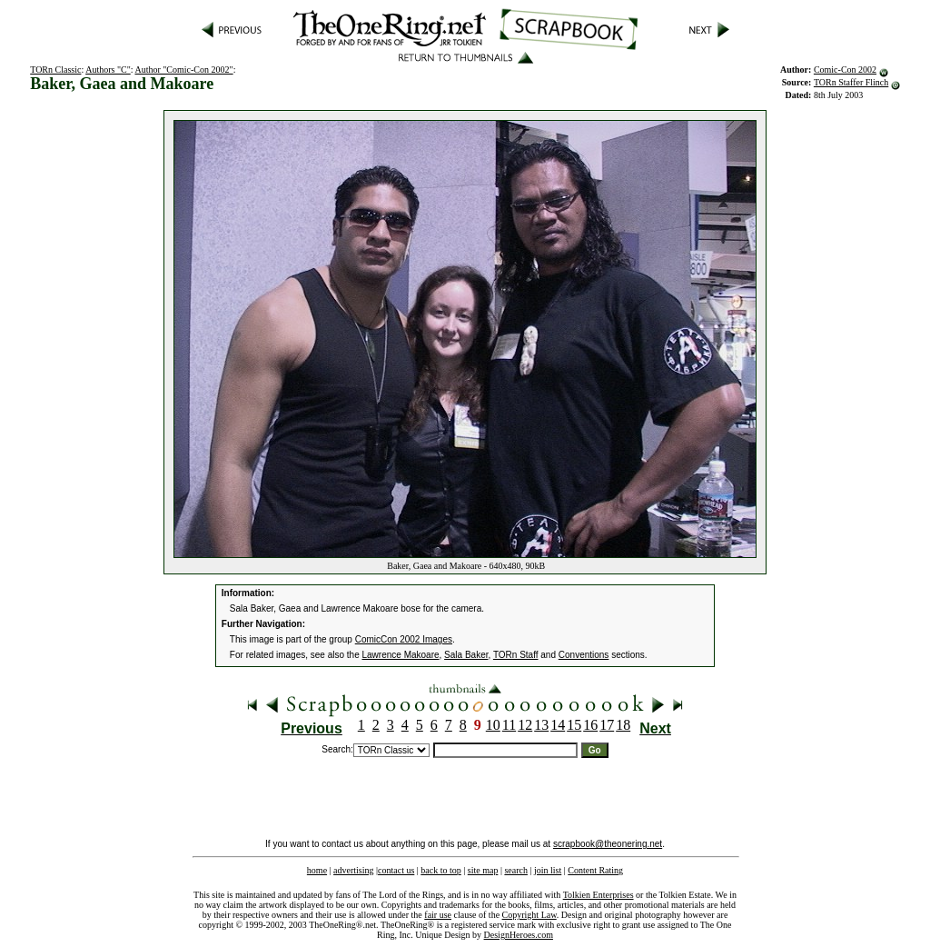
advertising (353, 870)
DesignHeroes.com (518, 935)
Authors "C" (108, 70)
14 (557, 725)
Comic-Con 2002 (845, 70)
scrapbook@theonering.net (607, 844)
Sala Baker (466, 655)
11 (509, 725)
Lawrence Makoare (401, 655)
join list (547, 870)
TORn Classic (55, 70)
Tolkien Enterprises (598, 895)
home (317, 870)
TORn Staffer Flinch (851, 82)
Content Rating (595, 870)
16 (590, 725)
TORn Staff (516, 655)
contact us (396, 870)
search (516, 870)
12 (525, 725)
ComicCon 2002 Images (403, 639)
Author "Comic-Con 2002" (183, 70)
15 (574, 725)
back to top (440, 870)
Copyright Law (529, 915)
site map (483, 870)
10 (493, 725)
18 (623, 725)
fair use (437, 915)
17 (606, 725)
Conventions (584, 655)
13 (541, 725)
